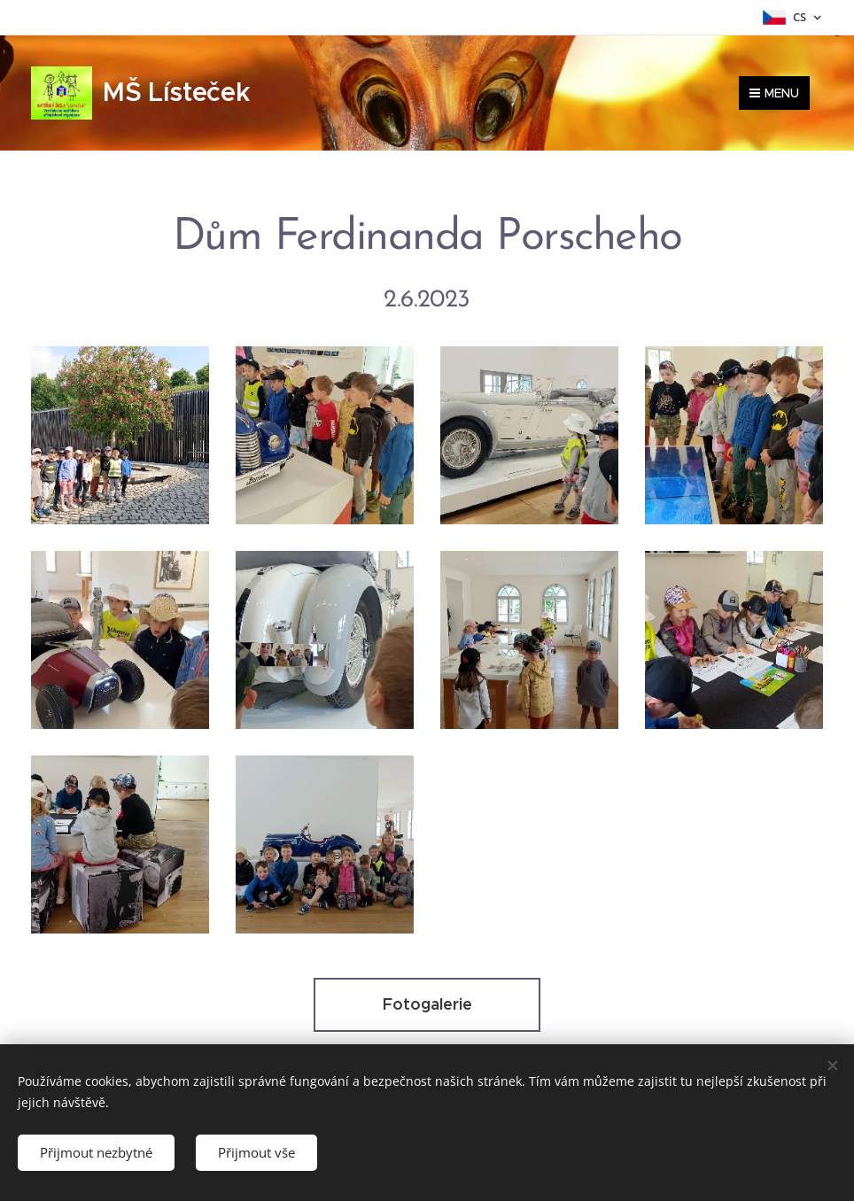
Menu (774, 93)
